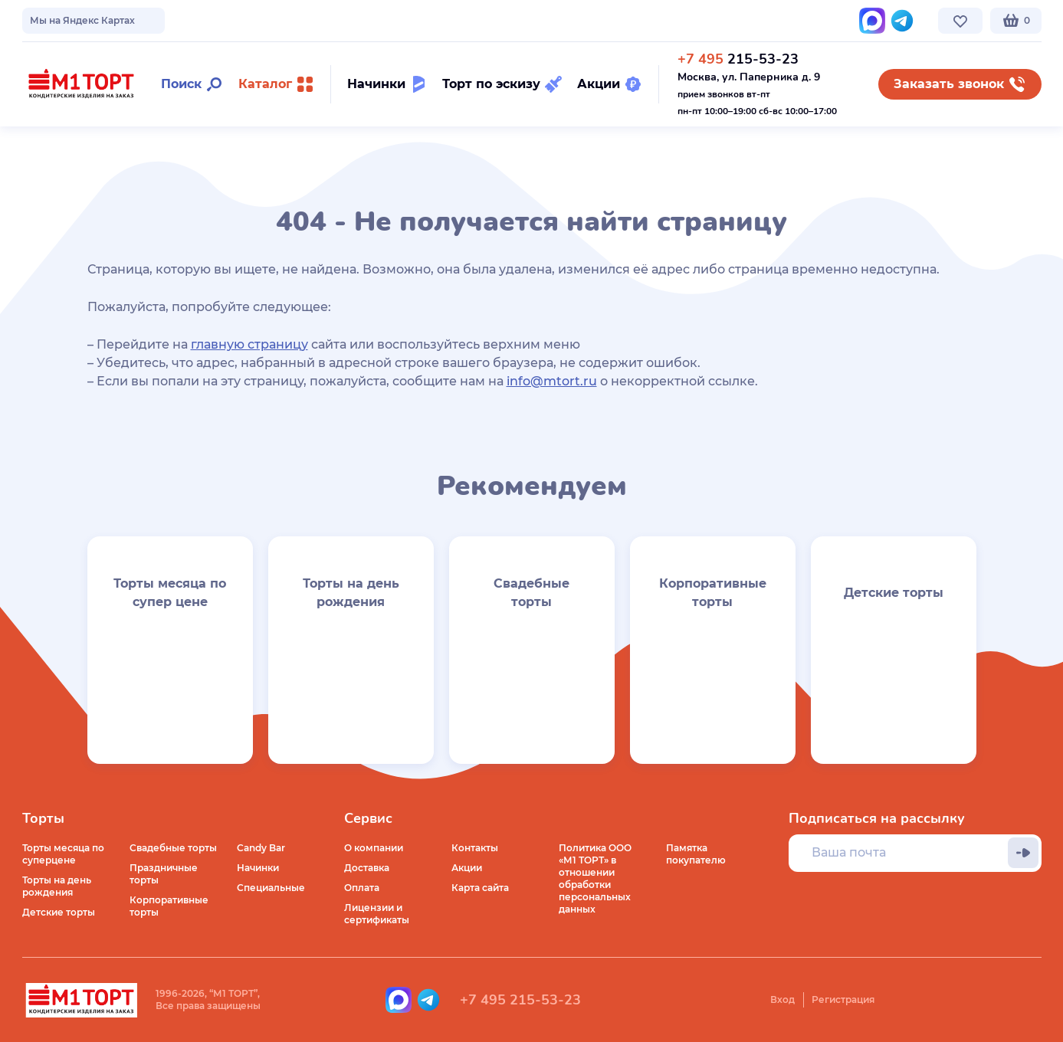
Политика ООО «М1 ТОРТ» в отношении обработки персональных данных (595, 878)
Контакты (386, 20)
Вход (782, 999)
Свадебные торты (173, 848)
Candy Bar (261, 848)
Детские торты (58, 912)
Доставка (366, 867)
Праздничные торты (164, 874)
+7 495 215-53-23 (520, 1000)
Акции (466, 867)
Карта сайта (480, 887)
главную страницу (249, 344)
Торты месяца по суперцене (63, 854)
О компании (51, 20)
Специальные (271, 887)
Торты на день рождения (56, 886)
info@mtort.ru (552, 381)
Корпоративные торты (169, 906)
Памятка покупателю (696, 854)
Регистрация (843, 999)
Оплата (361, 887)
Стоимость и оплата (295, 20)
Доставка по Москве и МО (164, 20)
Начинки (258, 867)
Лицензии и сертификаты (376, 914)
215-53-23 (738, 59)
